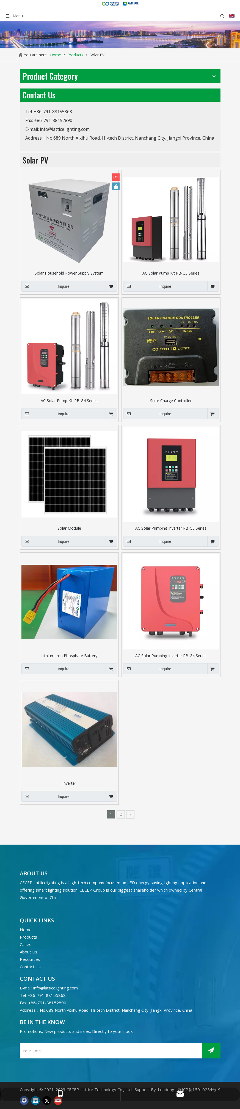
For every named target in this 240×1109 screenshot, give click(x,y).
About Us (28, 952)
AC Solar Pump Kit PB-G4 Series (69, 400)
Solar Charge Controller (171, 400)
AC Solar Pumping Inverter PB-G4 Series (170, 655)
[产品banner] (120, 34)
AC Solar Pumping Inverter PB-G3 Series (170, 528)
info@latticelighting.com (65, 129)
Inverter (69, 783)
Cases (25, 944)
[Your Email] (109, 1050)
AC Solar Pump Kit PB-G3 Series (170, 272)
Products (28, 937)
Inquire (45, 286)
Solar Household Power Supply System (69, 272)
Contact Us (30, 966)
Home (26, 929)
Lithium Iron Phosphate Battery (69, 655)
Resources (30, 959)
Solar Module (69, 528)
